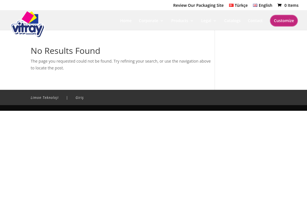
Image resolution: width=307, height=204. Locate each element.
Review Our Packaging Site (198, 5)
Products (179, 21)
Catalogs (232, 21)
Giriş (80, 97)
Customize (284, 20)
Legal (206, 21)
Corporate (148, 21)
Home (126, 21)
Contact (255, 21)
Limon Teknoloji (44, 97)
